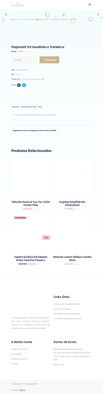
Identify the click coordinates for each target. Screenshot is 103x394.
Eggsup (22, 390)
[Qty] (31, 59)
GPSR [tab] (40, 107)
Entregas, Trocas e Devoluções (67, 313)
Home (15, 19)
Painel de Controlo (19, 349)
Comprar (51, 60)
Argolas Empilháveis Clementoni (72, 204)
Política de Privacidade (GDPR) (67, 304)
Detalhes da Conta (19, 359)
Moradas (15, 363)
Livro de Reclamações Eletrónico (68, 318)
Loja (21, 19)
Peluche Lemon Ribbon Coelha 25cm (72, 259)
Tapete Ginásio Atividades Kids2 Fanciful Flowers (30, 259)
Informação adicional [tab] (28, 107)
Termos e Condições (62, 309)
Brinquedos (29, 19)
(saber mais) (59, 364)
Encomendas (16, 354)
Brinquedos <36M (41, 19)
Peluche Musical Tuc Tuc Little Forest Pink (31, 204)
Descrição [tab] (15, 107)
